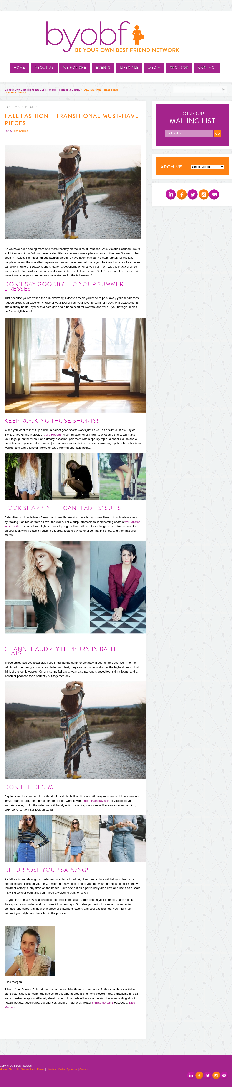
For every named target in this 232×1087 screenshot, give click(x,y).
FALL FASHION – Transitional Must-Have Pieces (72, 119)
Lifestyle (129, 68)
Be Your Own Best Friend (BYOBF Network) (30, 89)
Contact (207, 68)
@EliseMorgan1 (102, 1002)
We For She (74, 68)
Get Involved (28, 1069)
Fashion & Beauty (69, 89)
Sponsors (72, 1069)
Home (19, 68)
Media (154, 68)
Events (103, 68)
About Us (44, 68)
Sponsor (179, 68)
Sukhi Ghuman (20, 131)
